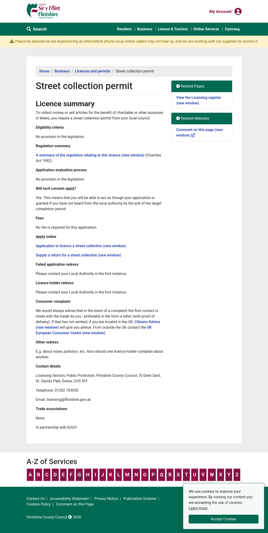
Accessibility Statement (69, 498)
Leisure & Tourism (173, 29)
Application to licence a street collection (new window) (81, 246)
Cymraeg (232, 29)
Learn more (198, 507)
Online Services (206, 29)
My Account (220, 11)
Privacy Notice (106, 498)
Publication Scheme (139, 498)
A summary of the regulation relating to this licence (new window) (90, 155)
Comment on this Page (75, 504)
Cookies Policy (39, 504)
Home (44, 71)
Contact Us (36, 498)
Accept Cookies (223, 519)
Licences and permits (92, 71)
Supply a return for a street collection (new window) (78, 255)
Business (144, 29)
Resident (124, 29)
